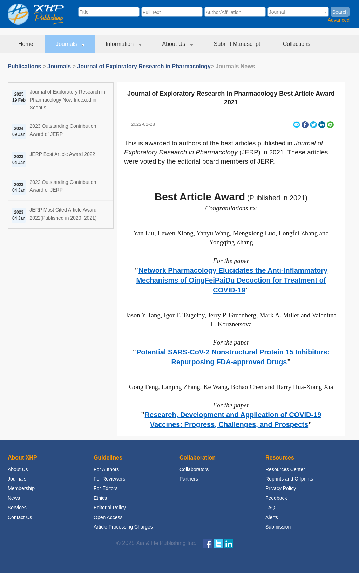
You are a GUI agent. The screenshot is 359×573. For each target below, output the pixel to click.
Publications (24, 66)
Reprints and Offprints (289, 479)
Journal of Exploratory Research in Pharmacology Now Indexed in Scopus (67, 99)
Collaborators (194, 469)
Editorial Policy (110, 507)
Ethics (100, 498)
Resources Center (285, 469)
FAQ (270, 507)
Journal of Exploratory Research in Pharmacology (144, 66)
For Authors (106, 469)
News (14, 498)
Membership (21, 488)
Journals (70, 44)
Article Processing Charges (123, 527)
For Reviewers (109, 479)
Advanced (339, 20)
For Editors (105, 488)
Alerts (271, 517)
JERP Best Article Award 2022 (62, 154)
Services (17, 507)
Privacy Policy (280, 488)
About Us (177, 44)
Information (123, 44)
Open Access (108, 517)
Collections (297, 44)
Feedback (276, 498)
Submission (278, 527)
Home (26, 44)
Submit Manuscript (238, 44)
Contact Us (20, 517)
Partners (189, 479)
